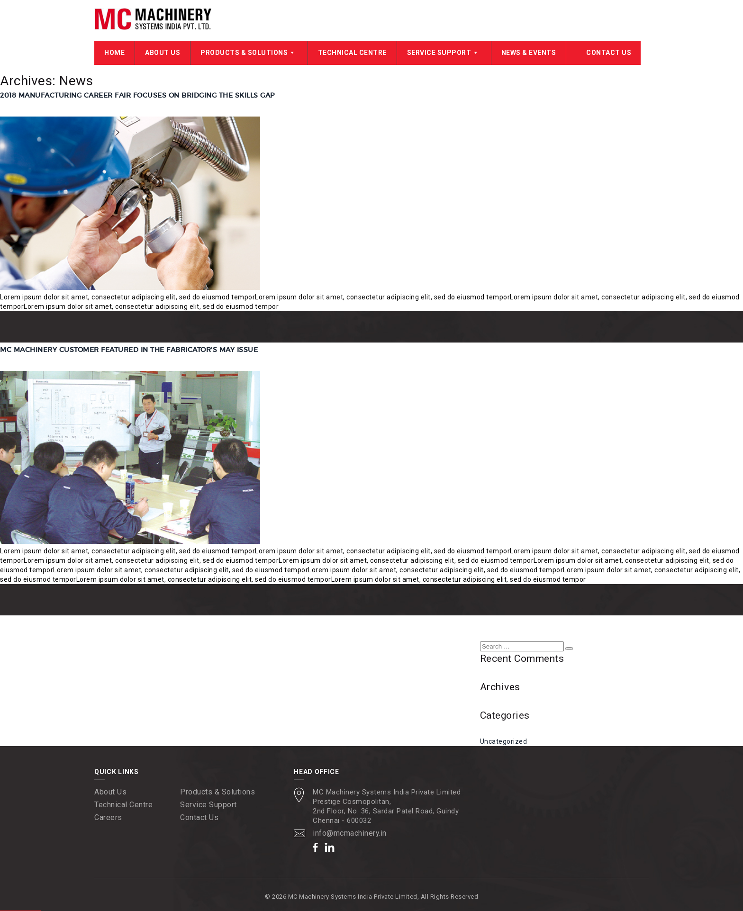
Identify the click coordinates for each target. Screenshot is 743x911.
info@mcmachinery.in (350, 833)
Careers (108, 817)
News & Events (528, 53)
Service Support (444, 53)
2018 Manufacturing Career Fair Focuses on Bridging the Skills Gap (137, 95)
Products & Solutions (249, 53)
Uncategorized (503, 741)
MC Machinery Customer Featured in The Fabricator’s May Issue (129, 349)
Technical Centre (352, 53)
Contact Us (608, 53)
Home (114, 53)
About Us (162, 53)
